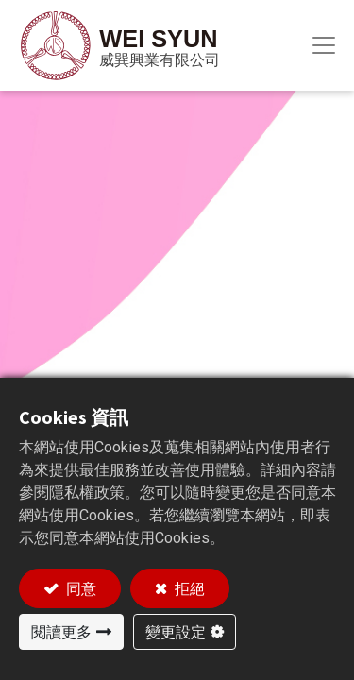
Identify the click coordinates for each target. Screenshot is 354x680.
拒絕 (188, 588)
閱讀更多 (61, 631)
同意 (79, 588)
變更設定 (175, 631)
